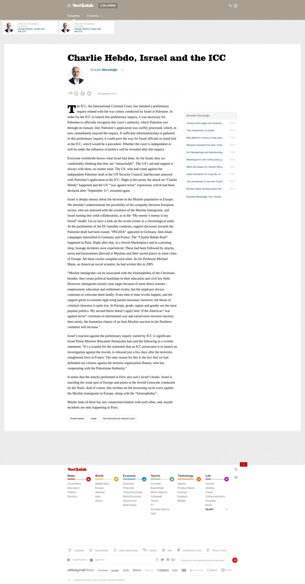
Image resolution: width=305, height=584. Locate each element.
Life (208, 475)
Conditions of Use (188, 550)
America (100, 492)
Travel (209, 492)
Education (73, 488)
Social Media (98, 550)
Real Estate (130, 505)
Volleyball (156, 496)
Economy (129, 475)
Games (182, 483)
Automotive (130, 500)
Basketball (157, 488)
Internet (182, 492)
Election (72, 496)
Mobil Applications (125, 550)
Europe (99, 488)
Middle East (102, 483)
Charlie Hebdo (77, 418)
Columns (73, 15)
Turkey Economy (132, 492)
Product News (186, 488)
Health (216, 509)
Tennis (154, 500)
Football (156, 483)
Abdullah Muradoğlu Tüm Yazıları (203, 196)
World (99, 475)
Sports (155, 475)
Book (208, 505)
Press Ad (128, 488)
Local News (74, 483)
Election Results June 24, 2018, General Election (99, 579)
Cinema (209, 488)
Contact (149, 550)
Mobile (182, 500)
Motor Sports (159, 492)
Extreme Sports (160, 509)
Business (128, 483)
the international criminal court (119, 418)
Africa (98, 500)
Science (182, 496)
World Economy (132, 496)
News (71, 475)
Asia (97, 496)
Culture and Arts (215, 496)
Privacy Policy (216, 550)
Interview (210, 500)
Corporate (75, 550)
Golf (153, 513)
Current (209, 483)
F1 (152, 505)
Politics (71, 492)
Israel (93, 418)
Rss (166, 550)
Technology (185, 475)
